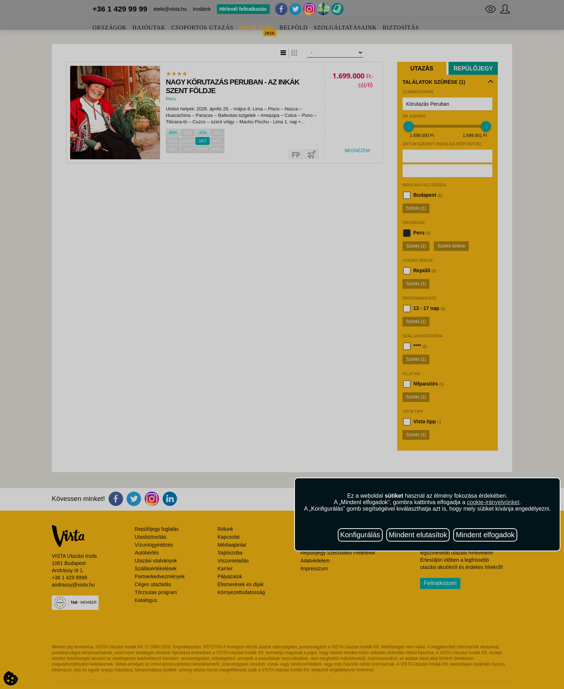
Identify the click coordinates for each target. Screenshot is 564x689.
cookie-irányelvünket (493, 502)
